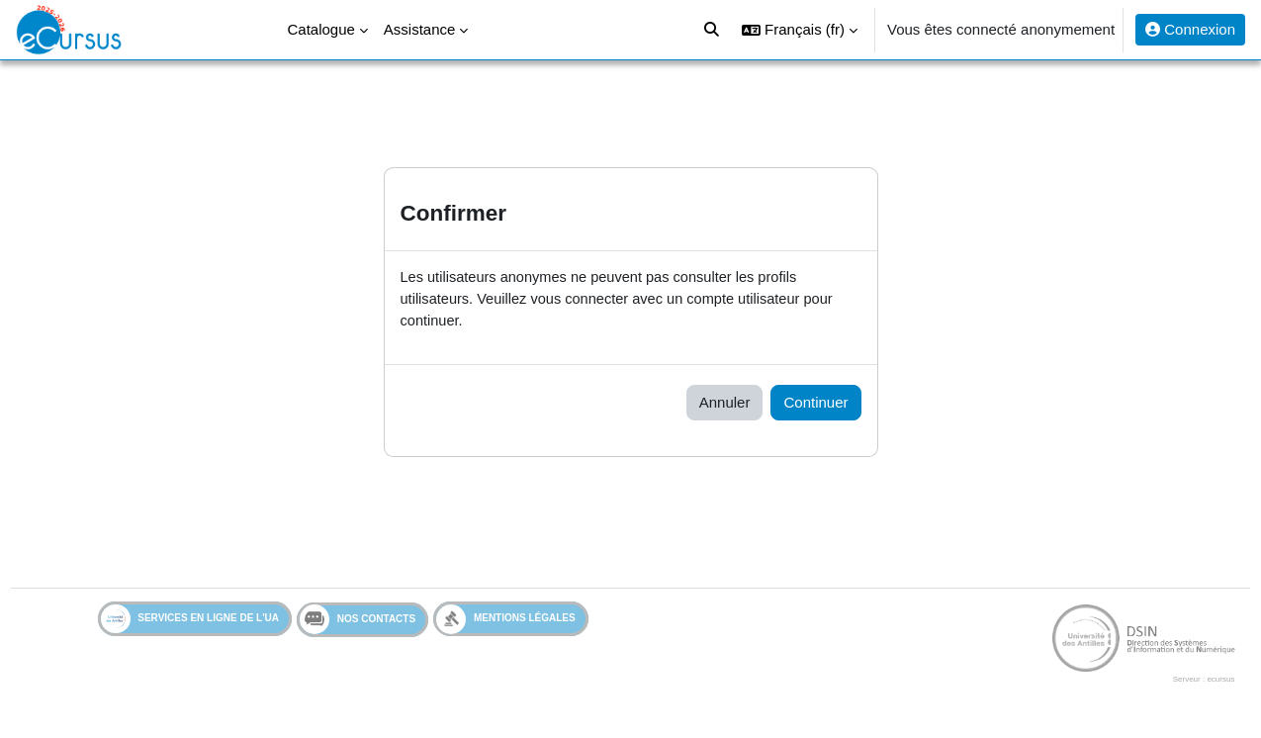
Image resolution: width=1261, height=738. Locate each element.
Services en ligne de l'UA (190, 620)
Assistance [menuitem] (420, 29)
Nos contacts (357, 621)
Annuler (725, 404)
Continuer (815, 404)
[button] (799, 29)
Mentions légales (506, 620)
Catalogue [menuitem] (320, 29)
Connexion (1190, 29)
